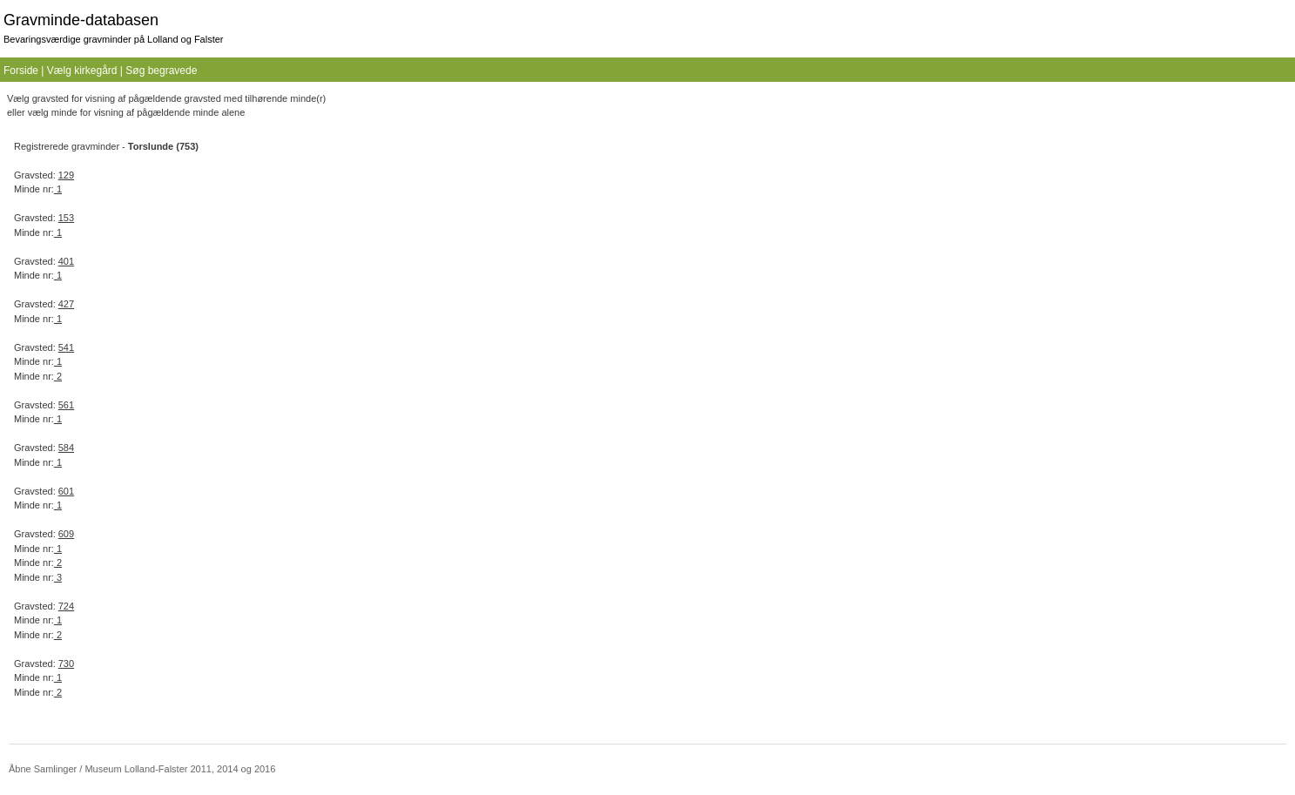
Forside (20, 70)
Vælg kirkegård (82, 70)
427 (66, 304)
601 (66, 491)
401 (66, 261)
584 (66, 447)
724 (66, 606)
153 (66, 217)
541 (66, 347)
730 (66, 663)
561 (66, 405)
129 (66, 175)
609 (66, 534)
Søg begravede (161, 70)
